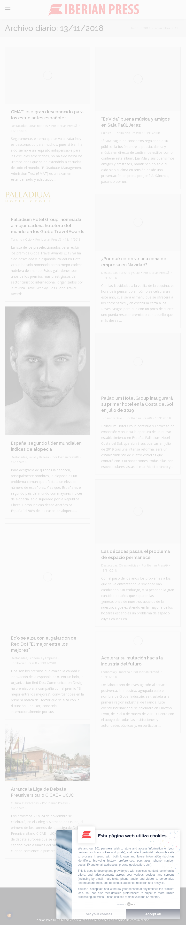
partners (107, 848)
